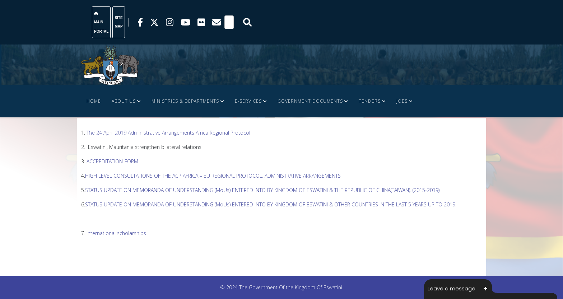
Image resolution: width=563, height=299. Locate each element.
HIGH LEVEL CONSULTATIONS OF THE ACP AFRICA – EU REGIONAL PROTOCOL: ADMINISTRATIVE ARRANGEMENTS (213, 175)
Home (94, 101)
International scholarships (117, 233)
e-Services (248, 101)
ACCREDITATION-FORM (112, 161)
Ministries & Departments (185, 101)
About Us (124, 101)
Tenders (370, 101)
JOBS (402, 101)
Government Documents (310, 101)
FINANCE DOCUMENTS (113, 133)
